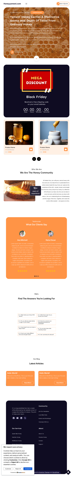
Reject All (18, 468)
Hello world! (26, 376)
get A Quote (19, 52)
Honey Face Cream (28, 440)
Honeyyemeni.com (12, 3)
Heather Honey (28, 437)
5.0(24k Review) (37, 12)
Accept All (28, 468)
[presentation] (34, 159)
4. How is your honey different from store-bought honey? (24, 325)
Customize (8, 468)
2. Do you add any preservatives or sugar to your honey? (24, 323)
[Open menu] (26, 3)
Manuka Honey (39, 437)
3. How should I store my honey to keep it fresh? (24, 324)
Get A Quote (64, 3)
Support (38, 440)
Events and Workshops (39, 429)
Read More (33, 380)
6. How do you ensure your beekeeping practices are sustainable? (28, 323)
